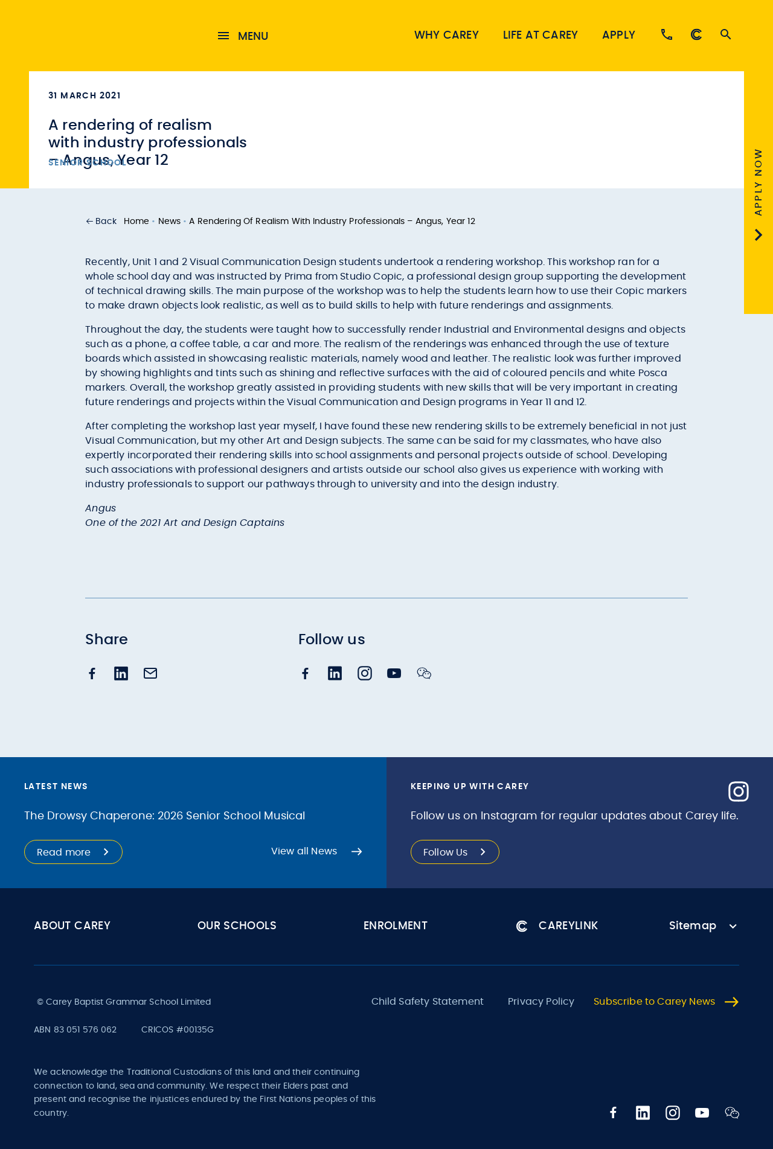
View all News (304, 851)
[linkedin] (121, 676)
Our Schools (237, 926)
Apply (618, 36)
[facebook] (92, 676)
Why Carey (446, 36)
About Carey (72, 926)
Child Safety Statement (427, 1002)
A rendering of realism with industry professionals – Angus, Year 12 (332, 223)
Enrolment (396, 926)
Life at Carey (540, 36)
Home (137, 223)
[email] (150, 676)
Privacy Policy (541, 1002)
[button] (101, 222)
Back (106, 223)
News (169, 223)
